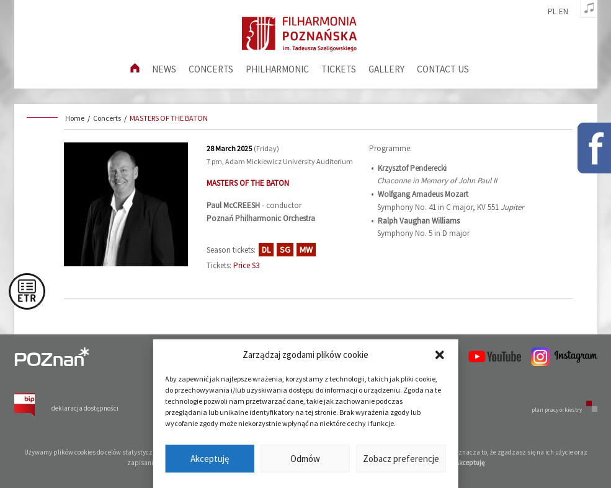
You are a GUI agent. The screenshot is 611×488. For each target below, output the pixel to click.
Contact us (443, 69)
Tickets (338, 69)
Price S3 (246, 265)
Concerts (211, 69)
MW (306, 249)
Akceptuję (209, 458)
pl (552, 12)
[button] (440, 355)
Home (74, 118)
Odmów (305, 458)
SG (285, 249)
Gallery (386, 69)
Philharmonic (277, 69)
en (563, 12)
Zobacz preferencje (401, 458)
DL (266, 249)
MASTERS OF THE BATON (169, 118)
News (164, 69)
